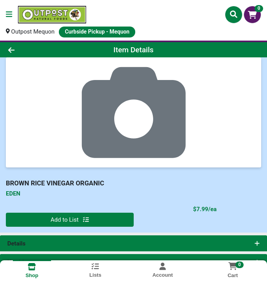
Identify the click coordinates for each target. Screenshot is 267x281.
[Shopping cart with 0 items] (252, 14)
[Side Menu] (9, 14)
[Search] (233, 14)
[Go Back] (38, 50)
